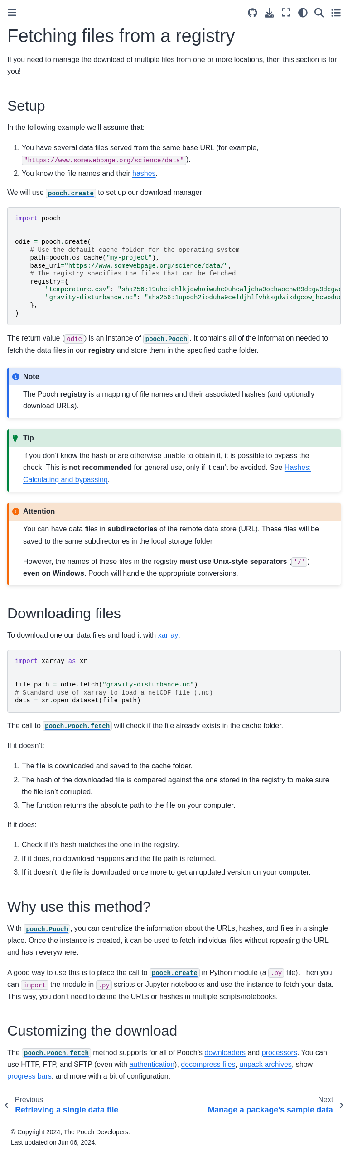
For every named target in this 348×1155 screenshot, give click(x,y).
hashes (144, 173)
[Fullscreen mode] (286, 12)
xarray (168, 635)
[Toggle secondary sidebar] (336, 12)
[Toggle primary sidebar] (12, 12)
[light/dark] (303, 12)
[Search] (319, 12)
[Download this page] (269, 13)
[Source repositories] (252, 13)
